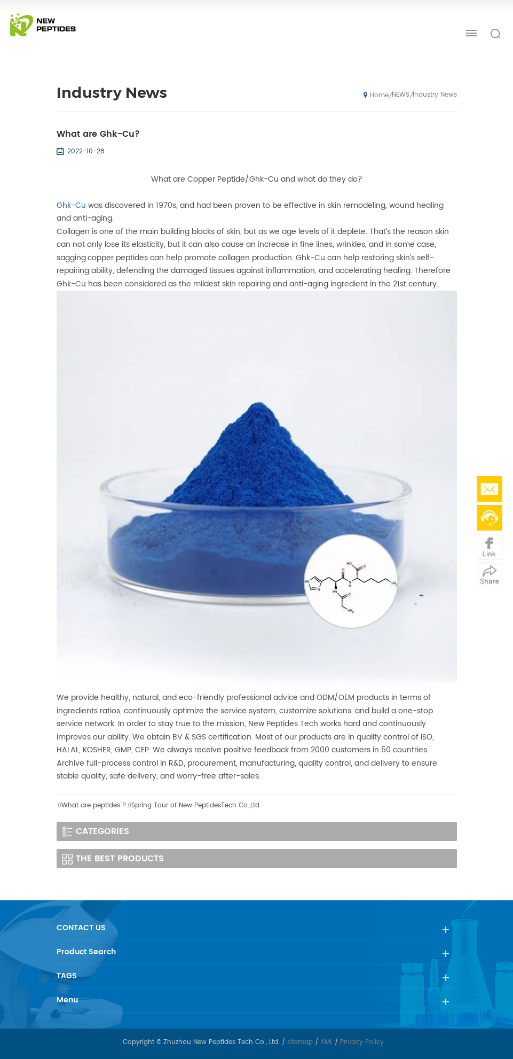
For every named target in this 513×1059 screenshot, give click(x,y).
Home (376, 95)
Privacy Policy (362, 1042)
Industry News (435, 95)
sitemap (300, 1042)
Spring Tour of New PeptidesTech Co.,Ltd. (196, 805)
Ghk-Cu (71, 205)
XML (326, 1042)
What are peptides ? (94, 805)
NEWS (400, 95)
